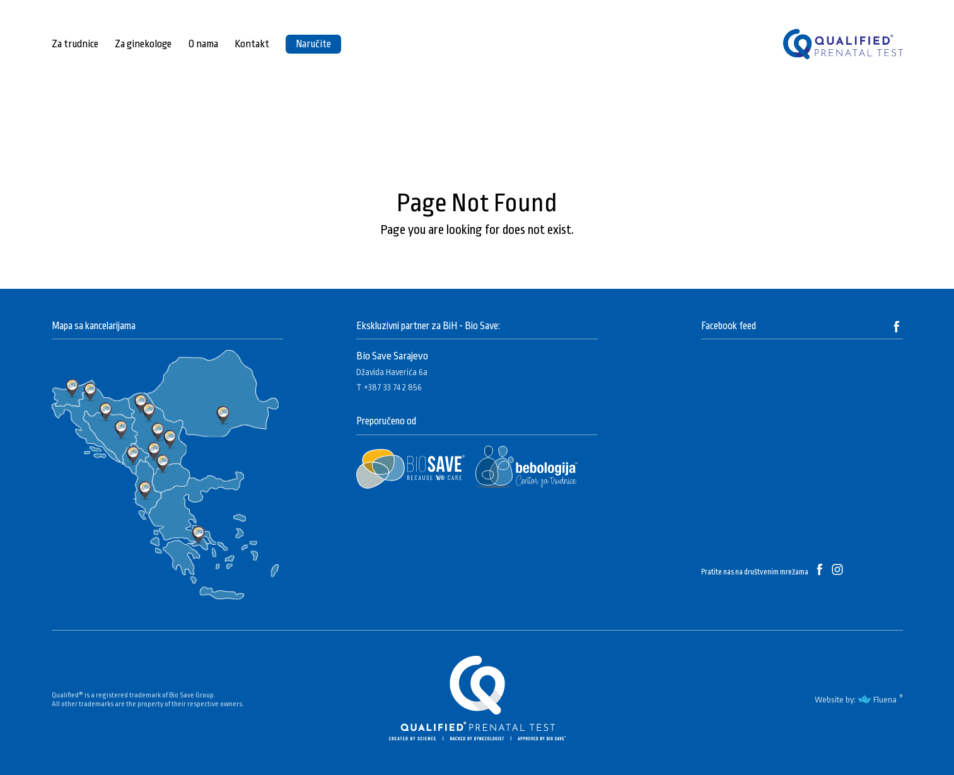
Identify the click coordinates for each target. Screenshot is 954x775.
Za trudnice (75, 44)
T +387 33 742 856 (389, 387)
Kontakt (252, 44)
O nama (203, 44)
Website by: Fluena (856, 699)
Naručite (313, 44)
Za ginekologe (143, 44)
